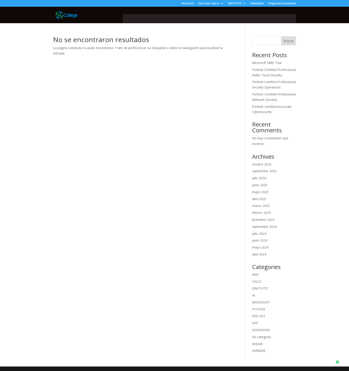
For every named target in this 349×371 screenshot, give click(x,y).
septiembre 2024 (264, 226)
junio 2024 (259, 240)
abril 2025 (259, 199)
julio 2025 (259, 178)
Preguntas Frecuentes (282, 3)
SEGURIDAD (261, 330)
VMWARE (259, 350)
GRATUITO (235, 3)
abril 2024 (259, 254)
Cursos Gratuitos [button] (248, 18)
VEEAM (257, 344)
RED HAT (259, 316)
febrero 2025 (261, 212)
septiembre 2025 (264, 171)
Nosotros (188, 3)
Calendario (257, 3)
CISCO (256, 281)
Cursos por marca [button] (182, 18)
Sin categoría (261, 337)
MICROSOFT (261, 302)
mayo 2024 (260, 247)
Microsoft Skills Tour (267, 63)
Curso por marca (208, 3)
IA (253, 295)
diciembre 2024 (263, 219)
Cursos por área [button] (216, 18)
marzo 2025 (261, 206)
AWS (255, 274)
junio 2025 (259, 185)
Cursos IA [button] (153, 18)
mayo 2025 (260, 192)
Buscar (289, 41)
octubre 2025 (261, 164)
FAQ (271, 18)
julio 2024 (259, 233)
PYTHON (258, 309)
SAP (255, 323)
